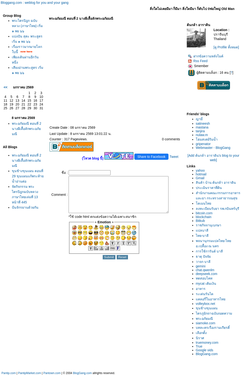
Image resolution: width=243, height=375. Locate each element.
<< (5, 87)
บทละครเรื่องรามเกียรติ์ (213, 327)
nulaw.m (202, 135)
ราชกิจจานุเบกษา (208, 225)
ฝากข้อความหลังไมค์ (205, 56)
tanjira (200, 131)
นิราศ (200, 338)
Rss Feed (198, 61)
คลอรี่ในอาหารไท (210, 299)
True (199, 346)
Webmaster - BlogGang (213, 148)
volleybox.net (205, 304)
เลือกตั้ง (201, 333)
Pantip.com (8, 373)
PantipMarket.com (29, 373)
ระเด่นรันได (204, 294)
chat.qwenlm (205, 270)
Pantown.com (52, 373)
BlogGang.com (207, 354)
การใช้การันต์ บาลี (209, 251)
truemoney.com (207, 342)
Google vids (204, 350)
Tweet (173, 157)
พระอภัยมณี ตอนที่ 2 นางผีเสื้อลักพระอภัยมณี (26, 129)
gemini (201, 266)
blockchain (203, 217)
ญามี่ (199, 119)
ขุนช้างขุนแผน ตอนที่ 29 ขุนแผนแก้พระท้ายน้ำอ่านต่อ (27, 176)
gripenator (203, 144)
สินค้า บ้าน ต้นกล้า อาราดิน (216, 182)
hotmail (201, 174)
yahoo (200, 170)
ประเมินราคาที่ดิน (209, 188)
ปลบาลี (202, 230)
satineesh (203, 123)
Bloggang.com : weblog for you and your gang (35, 3)
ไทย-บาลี (202, 236)
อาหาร (201, 289)
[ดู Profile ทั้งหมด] (226, 47)
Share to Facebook (151, 157)
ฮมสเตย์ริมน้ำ (207, 139)
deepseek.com (206, 274)
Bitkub (200, 221)
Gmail (200, 178)
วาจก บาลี (203, 262)
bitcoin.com (204, 213)
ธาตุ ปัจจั (203, 256)
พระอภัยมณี (204, 318)
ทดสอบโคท (204, 278)
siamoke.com (205, 323)
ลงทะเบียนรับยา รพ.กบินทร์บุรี (217, 208)
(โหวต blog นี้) (92, 158)
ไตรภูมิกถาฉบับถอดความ (214, 313)
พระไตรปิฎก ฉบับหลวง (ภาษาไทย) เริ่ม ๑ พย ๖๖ (27, 26)
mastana (202, 127)
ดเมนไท (203, 203)
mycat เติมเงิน (206, 283)
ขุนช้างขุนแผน (207, 308)
